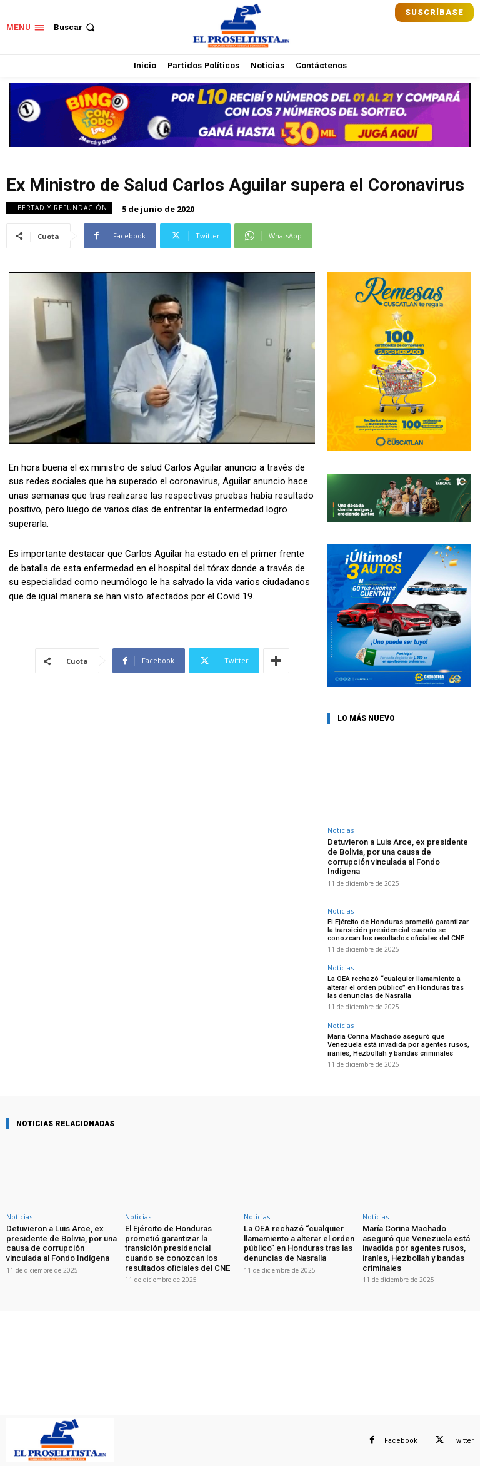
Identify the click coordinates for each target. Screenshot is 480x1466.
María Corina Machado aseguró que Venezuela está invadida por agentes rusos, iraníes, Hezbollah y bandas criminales (398, 1044)
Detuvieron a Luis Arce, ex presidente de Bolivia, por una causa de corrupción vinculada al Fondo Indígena (398, 856)
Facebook (401, 1440)
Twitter (463, 1440)
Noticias (341, 830)
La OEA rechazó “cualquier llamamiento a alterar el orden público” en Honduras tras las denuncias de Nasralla (396, 987)
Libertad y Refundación (59, 208)
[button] (76, 27)
